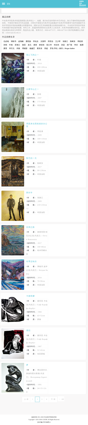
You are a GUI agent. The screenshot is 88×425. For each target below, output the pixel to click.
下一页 (53, 399)
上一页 (26, 399)
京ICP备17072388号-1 (44, 422)
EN (8, 4)
